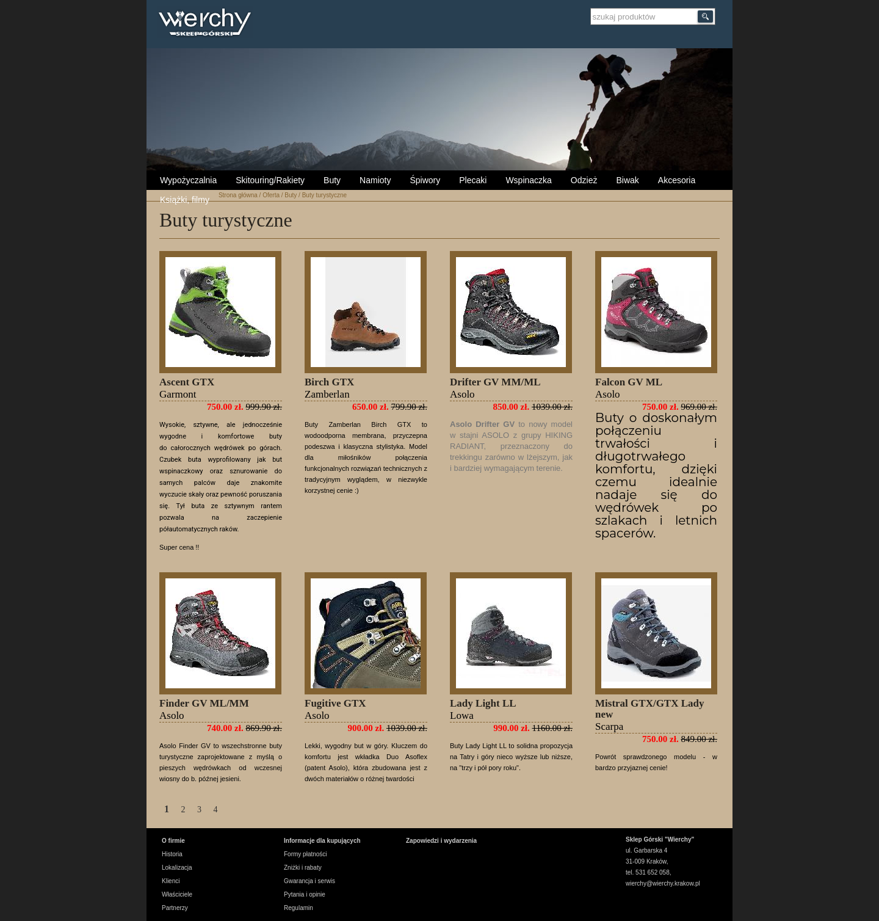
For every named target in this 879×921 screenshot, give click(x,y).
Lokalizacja (177, 867)
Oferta (271, 195)
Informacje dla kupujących (322, 840)
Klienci (170, 881)
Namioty (375, 180)
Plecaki (473, 180)
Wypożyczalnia (188, 180)
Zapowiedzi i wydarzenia (441, 840)
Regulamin (298, 908)
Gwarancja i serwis (309, 881)
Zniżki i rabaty (303, 867)
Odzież (584, 180)
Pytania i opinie (304, 894)
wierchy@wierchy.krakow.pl (663, 883)
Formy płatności (305, 854)
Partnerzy (175, 908)
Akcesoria (676, 180)
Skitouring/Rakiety (270, 180)
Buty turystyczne (324, 195)
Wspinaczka (528, 180)
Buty (332, 180)
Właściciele (177, 894)
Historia (172, 854)
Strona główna (238, 195)
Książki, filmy (184, 200)
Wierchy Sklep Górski (208, 24)
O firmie (173, 840)
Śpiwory (425, 180)
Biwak (627, 180)
